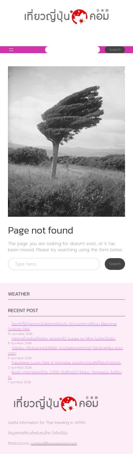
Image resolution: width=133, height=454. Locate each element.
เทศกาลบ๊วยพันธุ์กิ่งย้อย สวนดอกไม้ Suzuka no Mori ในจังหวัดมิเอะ (64, 339)
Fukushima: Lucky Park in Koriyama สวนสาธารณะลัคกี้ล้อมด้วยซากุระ (66, 363)
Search (115, 49)
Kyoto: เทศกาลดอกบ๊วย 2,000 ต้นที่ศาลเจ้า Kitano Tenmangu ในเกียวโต (65, 375)
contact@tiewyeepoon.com (54, 443)
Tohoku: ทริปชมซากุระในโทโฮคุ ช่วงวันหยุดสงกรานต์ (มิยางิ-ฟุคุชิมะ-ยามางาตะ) (65, 350)
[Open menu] (11, 49)
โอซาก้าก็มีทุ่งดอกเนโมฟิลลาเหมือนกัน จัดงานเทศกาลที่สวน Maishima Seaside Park (62, 326)
